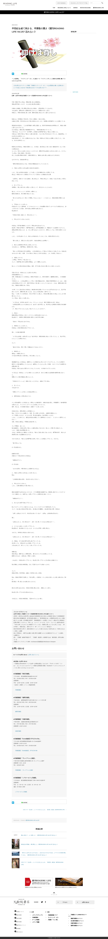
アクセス (65, 902)
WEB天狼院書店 (61, 3)
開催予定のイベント (22, 925)
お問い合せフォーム (33, 654)
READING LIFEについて (64, 7)
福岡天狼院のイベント (78, 925)
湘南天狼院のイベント (78, 918)
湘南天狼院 (20, 915)
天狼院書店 (18, 690)
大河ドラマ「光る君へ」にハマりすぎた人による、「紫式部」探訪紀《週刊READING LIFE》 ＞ (45, 809)
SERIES (75, 7)
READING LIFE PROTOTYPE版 (79, 3)
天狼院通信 (37, 917)
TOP (54, 7)
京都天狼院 (18, 731)
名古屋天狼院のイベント (78, 920)
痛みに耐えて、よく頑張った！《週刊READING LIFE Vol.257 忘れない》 (39, 835)
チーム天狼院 (37, 919)
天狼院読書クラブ (54, 915)
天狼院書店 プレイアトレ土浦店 (24, 770)
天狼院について (21, 911)
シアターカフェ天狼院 (21, 791)
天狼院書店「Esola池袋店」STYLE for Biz (26, 750)
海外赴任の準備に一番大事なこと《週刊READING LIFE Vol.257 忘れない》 (39, 844)
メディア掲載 (37, 922)
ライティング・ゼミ (55, 917)
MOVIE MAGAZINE (85, 7)
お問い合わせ (85, 902)
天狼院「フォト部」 (55, 919)
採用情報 (19, 928)
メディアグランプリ (39, 915)
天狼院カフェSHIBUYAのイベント (79, 915)
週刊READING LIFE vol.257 (32, 820)
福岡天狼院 (18, 711)
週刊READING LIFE (98, 7)
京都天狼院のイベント (78, 923)
